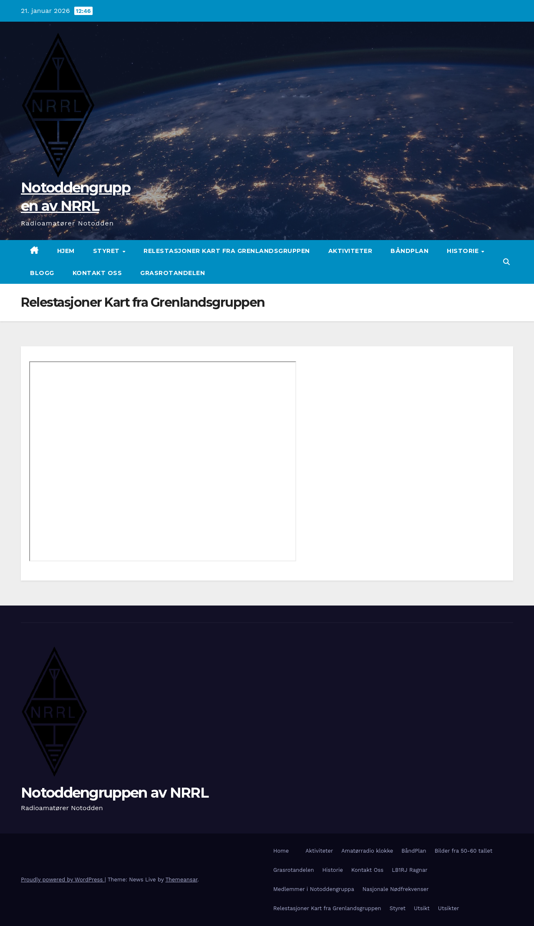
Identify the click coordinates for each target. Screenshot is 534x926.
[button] (506, 262)
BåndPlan (409, 251)
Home (281, 851)
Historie (464, 251)
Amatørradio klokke (367, 851)
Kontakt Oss (97, 273)
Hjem (66, 251)
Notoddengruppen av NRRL (114, 792)
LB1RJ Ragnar (409, 870)
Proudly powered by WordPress (63, 879)
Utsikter (448, 908)
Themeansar (181, 879)
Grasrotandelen (172, 273)
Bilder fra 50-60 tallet (463, 851)
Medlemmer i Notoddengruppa (313, 889)
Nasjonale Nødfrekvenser (396, 889)
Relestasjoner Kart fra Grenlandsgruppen (227, 251)
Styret (107, 251)
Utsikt (422, 908)
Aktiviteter (350, 251)
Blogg (42, 273)
